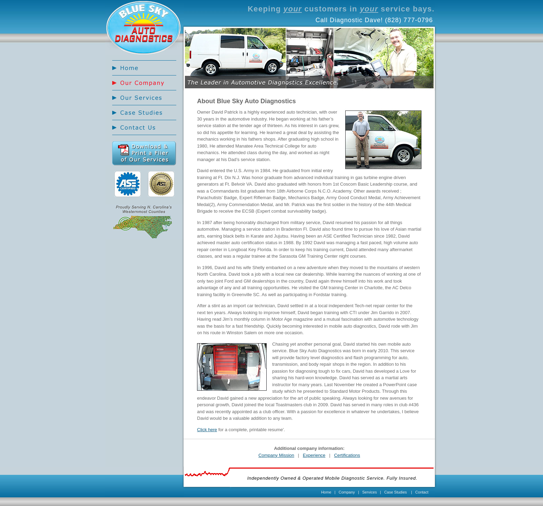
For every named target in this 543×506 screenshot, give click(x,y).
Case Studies (395, 492)
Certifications (347, 455)
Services (369, 492)
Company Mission (276, 455)
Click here (207, 429)
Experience (314, 455)
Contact (421, 492)
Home (326, 492)
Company (347, 492)
